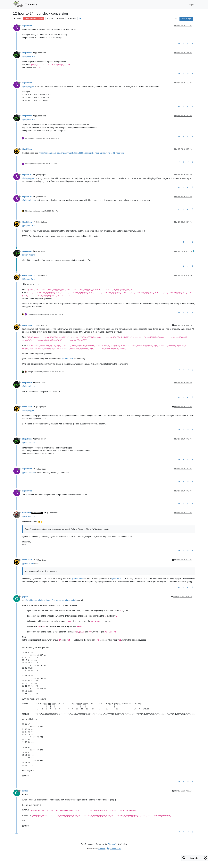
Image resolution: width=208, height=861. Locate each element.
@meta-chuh (71, 600)
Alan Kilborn (27, 149)
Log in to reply (186, 19)
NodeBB (101, 848)
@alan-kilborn (44, 600)
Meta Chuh (26, 513)
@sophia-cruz (31, 600)
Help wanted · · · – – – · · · (33, 19)
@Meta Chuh (40, 560)
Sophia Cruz (27, 26)
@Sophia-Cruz (28, 56)
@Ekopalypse (28, 86)
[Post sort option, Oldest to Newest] (176, 19)
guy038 (25, 597)
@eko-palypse (58, 600)
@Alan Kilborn (39, 197)
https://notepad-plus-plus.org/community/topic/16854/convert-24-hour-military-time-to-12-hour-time (81, 153)
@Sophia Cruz (39, 53)
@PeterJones (78, 578)
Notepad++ (113, 844)
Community (31, 4)
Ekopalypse (27, 53)
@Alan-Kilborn (28, 200)
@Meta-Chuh (67, 359)
